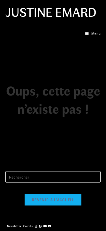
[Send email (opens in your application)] (49, 226)
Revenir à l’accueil (53, 199)
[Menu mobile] (93, 33)
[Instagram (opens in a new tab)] (36, 226)
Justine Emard (50, 11)
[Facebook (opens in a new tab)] (40, 226)
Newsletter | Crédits (20, 226)
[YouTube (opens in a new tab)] (45, 226)
